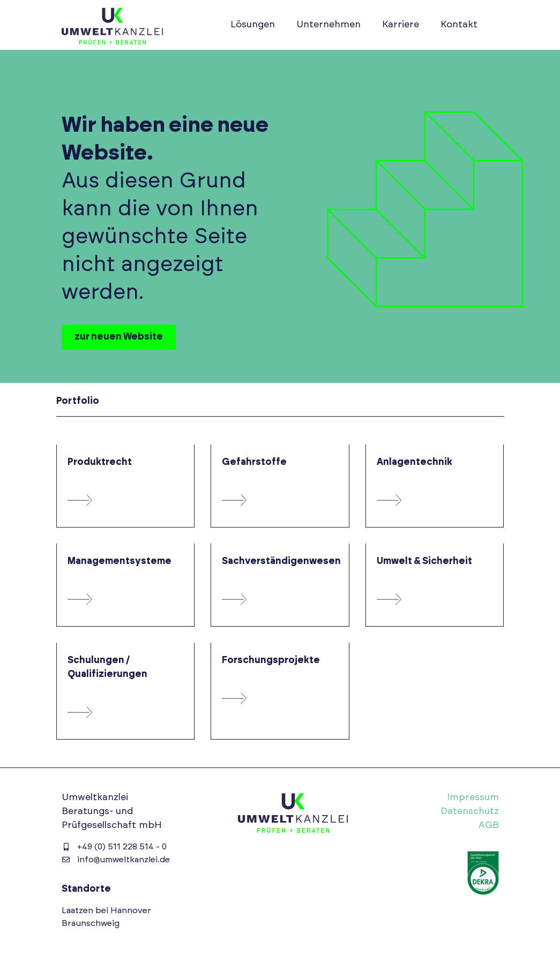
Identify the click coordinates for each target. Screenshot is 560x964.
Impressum (473, 797)
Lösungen (252, 24)
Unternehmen (328, 24)
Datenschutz (469, 811)
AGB (489, 825)
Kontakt (458, 24)
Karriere (400, 24)
